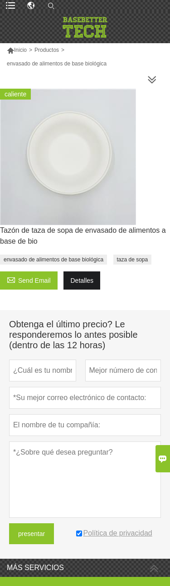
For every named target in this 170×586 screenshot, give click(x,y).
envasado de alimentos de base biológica (53, 259)
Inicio (20, 50)
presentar (31, 533)
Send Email (29, 279)
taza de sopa (132, 259)
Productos (46, 50)
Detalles (81, 280)
